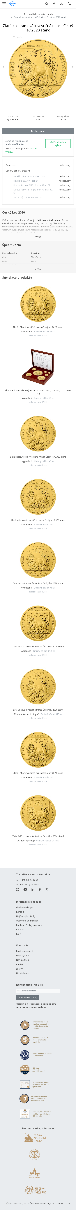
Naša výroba (22, 955)
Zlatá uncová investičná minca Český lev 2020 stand (38, 583)
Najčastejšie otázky (25, 916)
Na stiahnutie (22, 973)
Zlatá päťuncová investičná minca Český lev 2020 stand (38, 520)
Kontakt (20, 911)
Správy (19, 968)
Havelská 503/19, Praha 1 (26, 180)
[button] (7, 67)
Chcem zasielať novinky (27, 997)
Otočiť (17, 38)
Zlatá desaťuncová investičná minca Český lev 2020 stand (38, 456)
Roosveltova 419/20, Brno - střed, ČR (31, 185)
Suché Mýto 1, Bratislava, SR (27, 197)
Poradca (20, 929)
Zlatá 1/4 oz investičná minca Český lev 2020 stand (38, 327)
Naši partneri (22, 959)
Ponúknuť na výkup (58, 144)
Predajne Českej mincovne (29, 925)
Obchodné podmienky (27, 920)
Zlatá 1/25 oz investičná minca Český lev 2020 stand (38, 646)
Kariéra (19, 964)
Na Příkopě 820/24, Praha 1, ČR (29, 176)
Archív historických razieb (41, 14)
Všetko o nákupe (24, 907)
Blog (18, 933)
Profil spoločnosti (24, 951)
